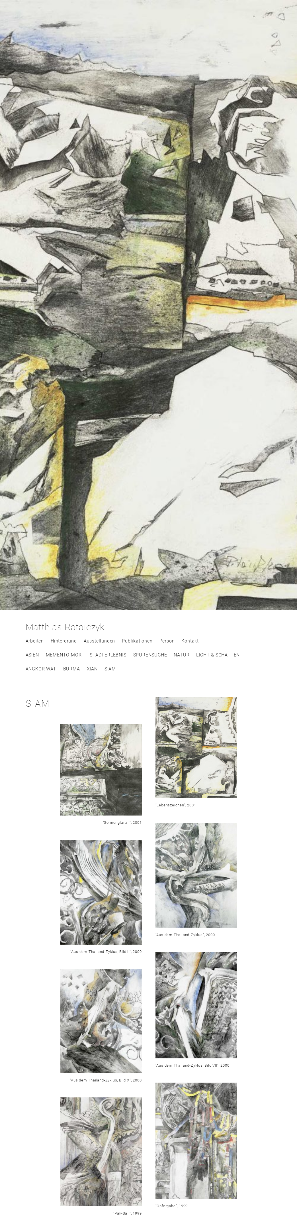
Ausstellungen (99, 641)
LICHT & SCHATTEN (218, 655)
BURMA (71, 669)
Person (167, 641)
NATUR (181, 655)
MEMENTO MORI (64, 655)
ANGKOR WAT (41, 669)
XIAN (92, 669)
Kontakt (190, 641)
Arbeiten (35, 641)
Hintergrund (64, 641)
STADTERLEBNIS (108, 655)
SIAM (110, 669)
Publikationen (137, 641)
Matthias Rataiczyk (65, 627)
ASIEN (32, 655)
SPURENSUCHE (150, 655)
